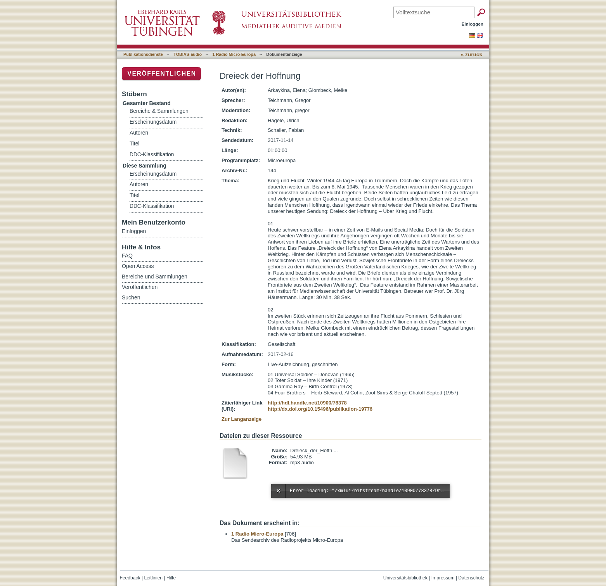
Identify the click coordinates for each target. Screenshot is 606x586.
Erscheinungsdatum (153, 122)
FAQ (127, 255)
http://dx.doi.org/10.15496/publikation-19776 (320, 409)
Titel (134, 144)
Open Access (138, 266)
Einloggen (473, 23)
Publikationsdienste (143, 54)
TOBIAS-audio (187, 54)
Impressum (443, 578)
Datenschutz (471, 578)
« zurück (471, 54)
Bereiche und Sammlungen (154, 276)
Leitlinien (153, 578)
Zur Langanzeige (241, 419)
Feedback (130, 578)
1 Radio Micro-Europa (234, 54)
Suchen (131, 297)
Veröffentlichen (161, 73)
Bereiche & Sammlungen (159, 111)
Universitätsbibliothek (405, 578)
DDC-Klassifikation (152, 154)
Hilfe (171, 578)
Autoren (139, 133)
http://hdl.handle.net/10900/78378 (307, 403)
